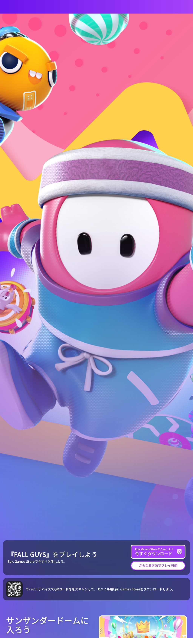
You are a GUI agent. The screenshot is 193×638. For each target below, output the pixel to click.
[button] (158, 565)
